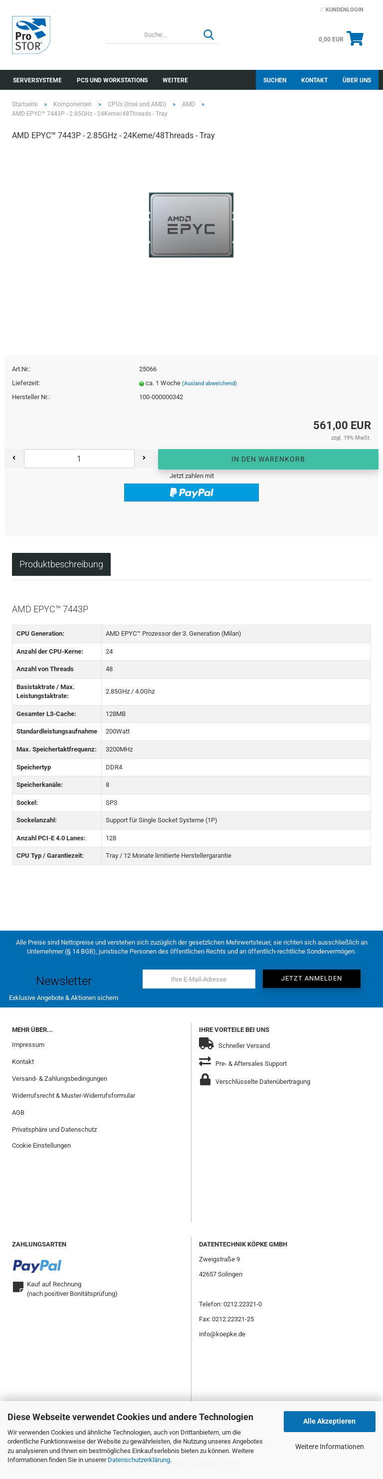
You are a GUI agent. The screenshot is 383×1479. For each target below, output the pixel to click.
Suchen (274, 80)
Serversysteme (37, 80)
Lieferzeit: (26, 385)
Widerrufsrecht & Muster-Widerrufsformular (73, 1097)
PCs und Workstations (112, 80)
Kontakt (314, 80)
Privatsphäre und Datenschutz (54, 1131)
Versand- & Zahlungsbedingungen (59, 1080)
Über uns (357, 80)
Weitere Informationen (329, 1447)
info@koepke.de (222, 1335)
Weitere (175, 80)
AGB (18, 1114)
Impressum (28, 1046)
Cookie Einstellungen (41, 1147)
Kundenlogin (342, 9)
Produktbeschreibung (61, 566)
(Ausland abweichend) (209, 385)
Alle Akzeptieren (329, 1421)
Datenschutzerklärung (139, 1460)
